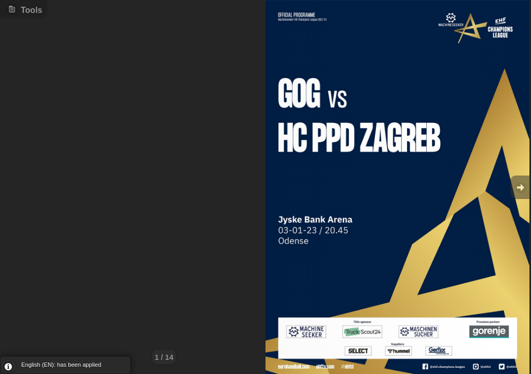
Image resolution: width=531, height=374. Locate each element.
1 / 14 (164, 357)
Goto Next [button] (520, 187)
